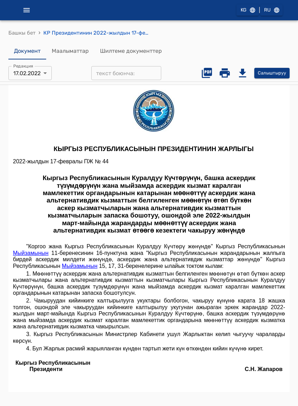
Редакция (23, 66)
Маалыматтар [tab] (70, 51)
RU (271, 10)
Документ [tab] (27, 51)
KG (247, 10)
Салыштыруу (272, 73)
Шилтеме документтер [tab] (131, 51)
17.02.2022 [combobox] (27, 73)
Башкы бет (22, 33)
